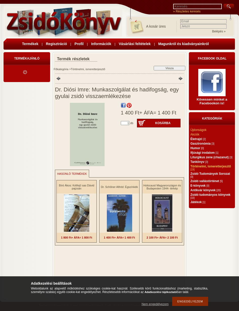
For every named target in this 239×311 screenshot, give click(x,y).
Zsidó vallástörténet (206, 181)
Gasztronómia (202, 143)
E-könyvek (199, 185)
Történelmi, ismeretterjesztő (88, 69)
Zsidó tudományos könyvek (210, 196)
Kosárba (163, 123)
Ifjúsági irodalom (204, 152)
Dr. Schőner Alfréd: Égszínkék (119, 186)
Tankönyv (199, 162)
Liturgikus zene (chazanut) (211, 157)
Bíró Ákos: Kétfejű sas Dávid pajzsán (76, 187)
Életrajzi (198, 139)
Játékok (197, 202)
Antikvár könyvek (205, 190)
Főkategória (61, 69)
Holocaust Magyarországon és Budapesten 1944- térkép (162, 187)
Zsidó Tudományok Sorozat (210, 175)
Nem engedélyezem (155, 304)
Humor (197, 148)
